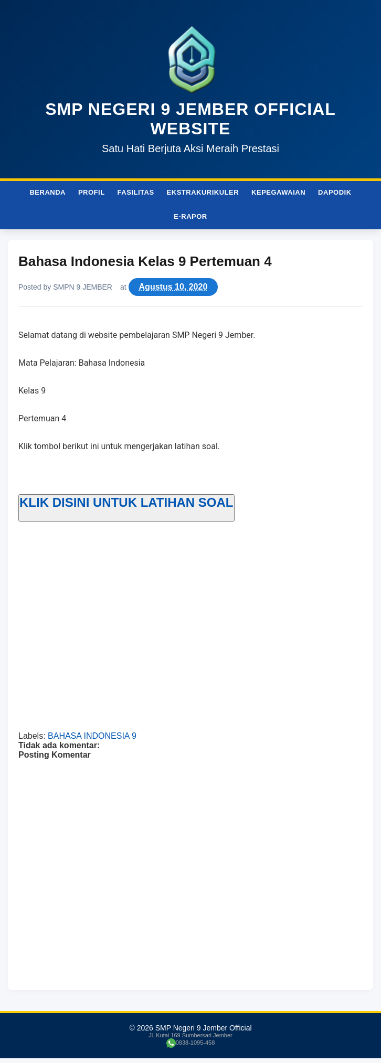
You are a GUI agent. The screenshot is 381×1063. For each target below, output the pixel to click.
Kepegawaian (278, 192)
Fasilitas (136, 192)
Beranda (47, 192)
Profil (91, 192)
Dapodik (334, 192)
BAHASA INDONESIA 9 (92, 735)
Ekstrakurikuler (203, 192)
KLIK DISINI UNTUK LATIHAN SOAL (126, 502)
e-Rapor (190, 216)
